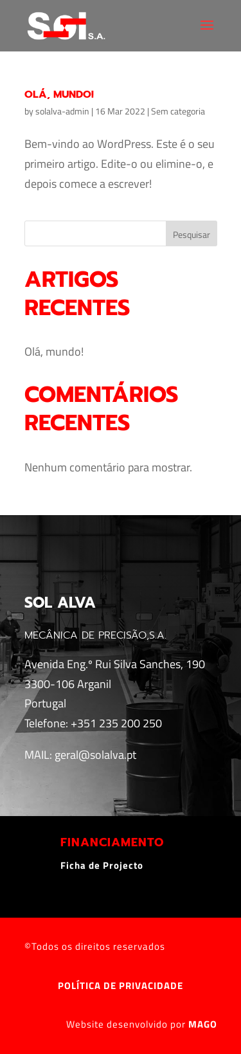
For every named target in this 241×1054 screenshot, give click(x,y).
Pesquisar (191, 234)
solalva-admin (62, 111)
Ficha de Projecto (101, 865)
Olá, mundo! (59, 94)
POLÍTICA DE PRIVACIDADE (120, 985)
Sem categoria (178, 111)
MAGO (202, 1024)
